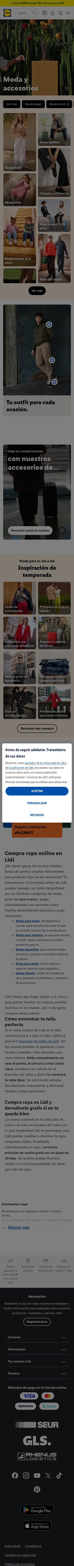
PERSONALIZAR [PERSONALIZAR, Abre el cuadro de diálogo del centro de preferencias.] (37, 803)
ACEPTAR (37, 791)
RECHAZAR (37, 815)
